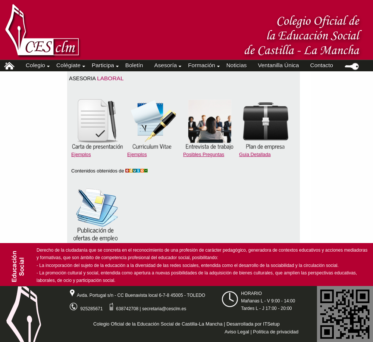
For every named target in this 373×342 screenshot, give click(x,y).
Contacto (321, 65)
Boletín (134, 65)
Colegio (37, 65)
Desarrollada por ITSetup (253, 324)
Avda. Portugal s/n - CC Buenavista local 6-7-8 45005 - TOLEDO (134, 295)
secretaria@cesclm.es (164, 308)
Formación (203, 65)
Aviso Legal (237, 332)
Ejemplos (81, 154)
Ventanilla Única (278, 65)
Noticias (236, 65)
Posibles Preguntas (203, 154)
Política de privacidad (275, 332)
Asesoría (167, 65)
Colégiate (70, 65)
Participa (104, 65)
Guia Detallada (255, 154)
